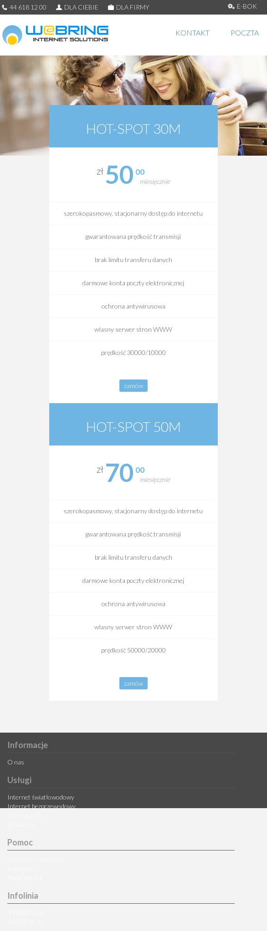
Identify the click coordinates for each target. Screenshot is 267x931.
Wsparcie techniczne (35, 859)
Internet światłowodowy (40, 797)
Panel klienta (24, 877)
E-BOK (242, 6)
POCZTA (245, 32)
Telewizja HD (24, 815)
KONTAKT (192, 32)
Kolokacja (20, 824)
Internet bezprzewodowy (41, 806)
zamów (133, 386)
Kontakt (18, 868)
